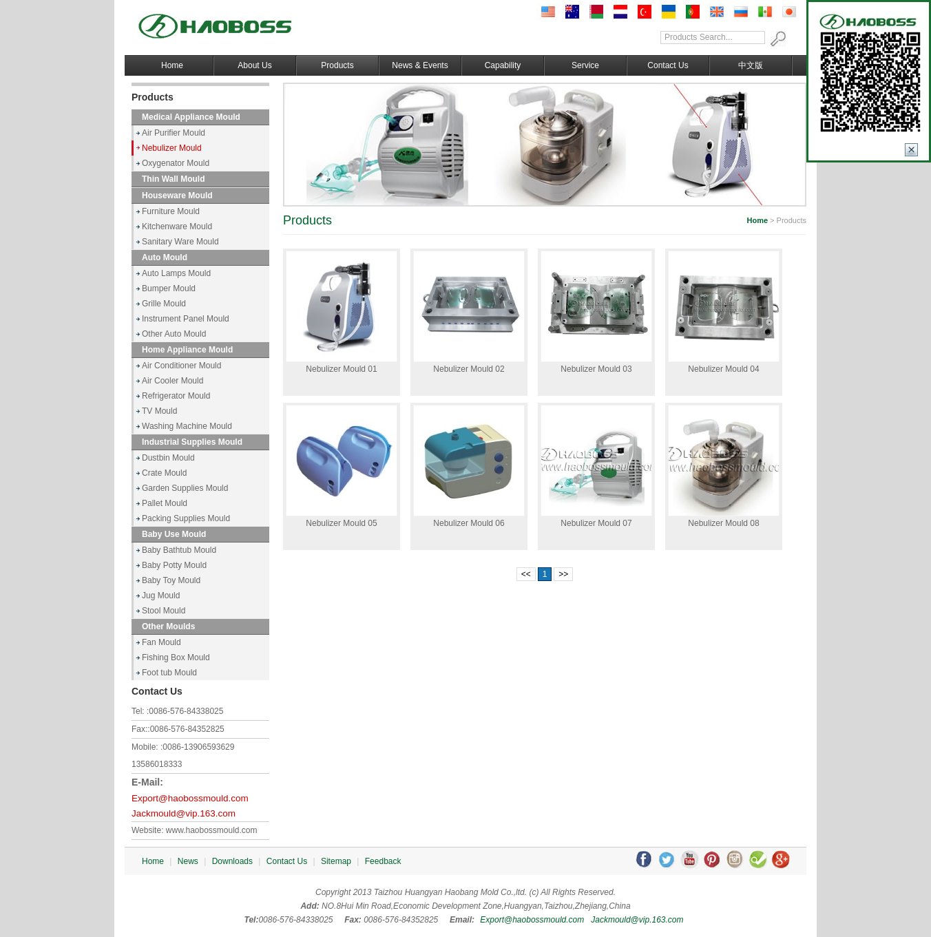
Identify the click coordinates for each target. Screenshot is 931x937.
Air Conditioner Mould (181, 365)
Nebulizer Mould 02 (468, 369)
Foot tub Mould (169, 672)
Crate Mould (164, 473)
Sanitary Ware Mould (180, 241)
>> (563, 574)
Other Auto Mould (174, 334)
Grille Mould (164, 303)
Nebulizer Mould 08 (723, 523)
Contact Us (667, 65)
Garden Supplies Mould (185, 488)
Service (585, 65)
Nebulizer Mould (172, 148)
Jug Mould (161, 595)
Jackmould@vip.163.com (184, 813)
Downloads (232, 861)
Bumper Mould (169, 288)
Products (337, 65)
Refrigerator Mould (176, 396)
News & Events (420, 65)
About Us (254, 65)
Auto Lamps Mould (176, 273)
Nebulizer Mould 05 (341, 523)
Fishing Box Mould (176, 657)
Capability (503, 65)
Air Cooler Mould (172, 381)
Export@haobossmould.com (190, 798)
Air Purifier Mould (173, 133)
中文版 (750, 65)
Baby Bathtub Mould (179, 550)
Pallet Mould (164, 503)
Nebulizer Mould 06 (468, 523)
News (188, 861)
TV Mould (159, 411)
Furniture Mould (171, 211)
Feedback (383, 861)
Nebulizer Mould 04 (723, 369)
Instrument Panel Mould (185, 319)
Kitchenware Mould (177, 226)
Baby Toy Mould (171, 580)
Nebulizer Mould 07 (596, 523)
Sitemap (336, 861)
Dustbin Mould (168, 458)
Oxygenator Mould (175, 163)
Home (172, 65)
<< (526, 574)
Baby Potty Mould (174, 565)
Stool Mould (163, 610)
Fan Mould (161, 642)
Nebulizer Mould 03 (596, 369)
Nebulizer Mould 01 (341, 369)
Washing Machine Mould (187, 426)
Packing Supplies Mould (186, 518)
